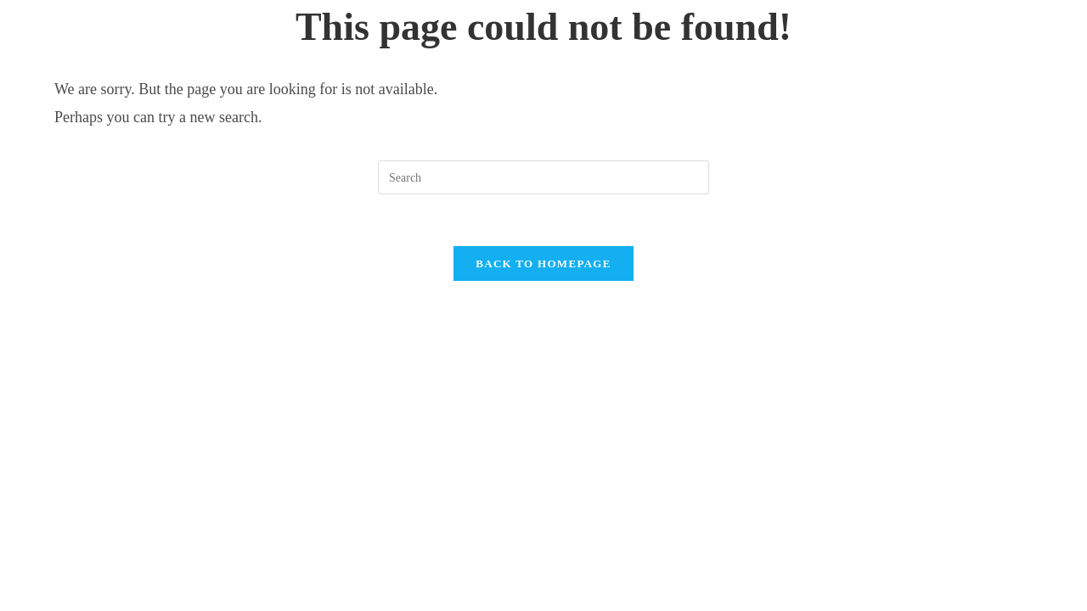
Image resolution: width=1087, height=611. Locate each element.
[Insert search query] (543, 177)
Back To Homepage (543, 263)
